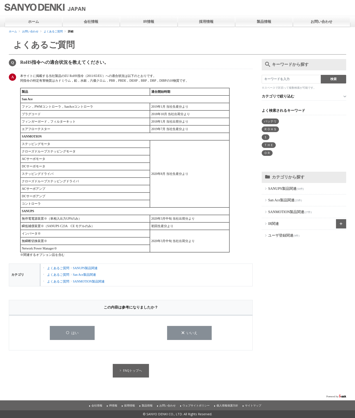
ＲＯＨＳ (270, 129)
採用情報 (206, 22)
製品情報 (264, 22)
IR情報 (148, 22)
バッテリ (270, 121)
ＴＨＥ (268, 145)
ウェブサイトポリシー (197, 405)
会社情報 (91, 22)
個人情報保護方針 (233, 405)
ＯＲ (267, 153)
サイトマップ (261, 405)
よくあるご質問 (53, 31)
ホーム (33, 22)
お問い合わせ (321, 22)
